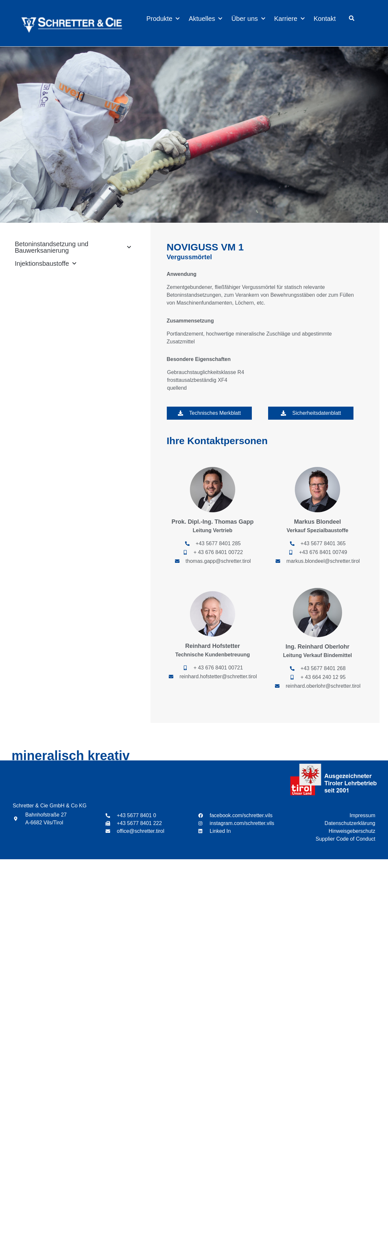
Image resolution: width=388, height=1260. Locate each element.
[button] (351, 18)
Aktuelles (205, 18)
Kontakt (325, 18)
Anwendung (182, 274)
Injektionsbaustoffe (45, 263)
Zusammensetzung (190, 320)
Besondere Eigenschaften (199, 359)
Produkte (163, 18)
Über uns (248, 18)
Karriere (289, 18)
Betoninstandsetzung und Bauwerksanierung (73, 247)
